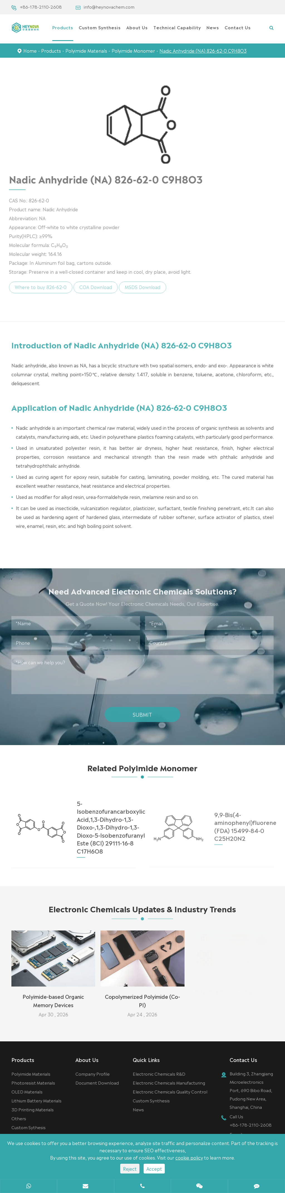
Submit (142, 710)
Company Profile (92, 1073)
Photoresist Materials (33, 1082)
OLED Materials (27, 1091)
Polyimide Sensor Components (231, 992)
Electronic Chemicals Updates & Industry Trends (142, 911)
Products (62, 27)
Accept (154, 1168)
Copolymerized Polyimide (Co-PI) (142, 997)
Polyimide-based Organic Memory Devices (53, 997)
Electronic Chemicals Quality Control (170, 1091)
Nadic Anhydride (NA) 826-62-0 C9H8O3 (203, 50)
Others (18, 1118)
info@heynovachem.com (109, 6)
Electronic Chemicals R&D (159, 1073)
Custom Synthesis (100, 27)
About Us (137, 27)
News (213, 27)
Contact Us (238, 27)
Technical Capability (177, 27)
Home (30, 50)
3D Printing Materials (32, 1109)
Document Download (97, 1082)
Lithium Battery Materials (36, 1100)
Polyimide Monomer (133, 50)
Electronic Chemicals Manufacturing (169, 1082)
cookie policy (189, 1157)
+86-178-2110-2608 (41, 6)
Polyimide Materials (86, 50)
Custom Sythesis (28, 1127)
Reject (130, 1168)
